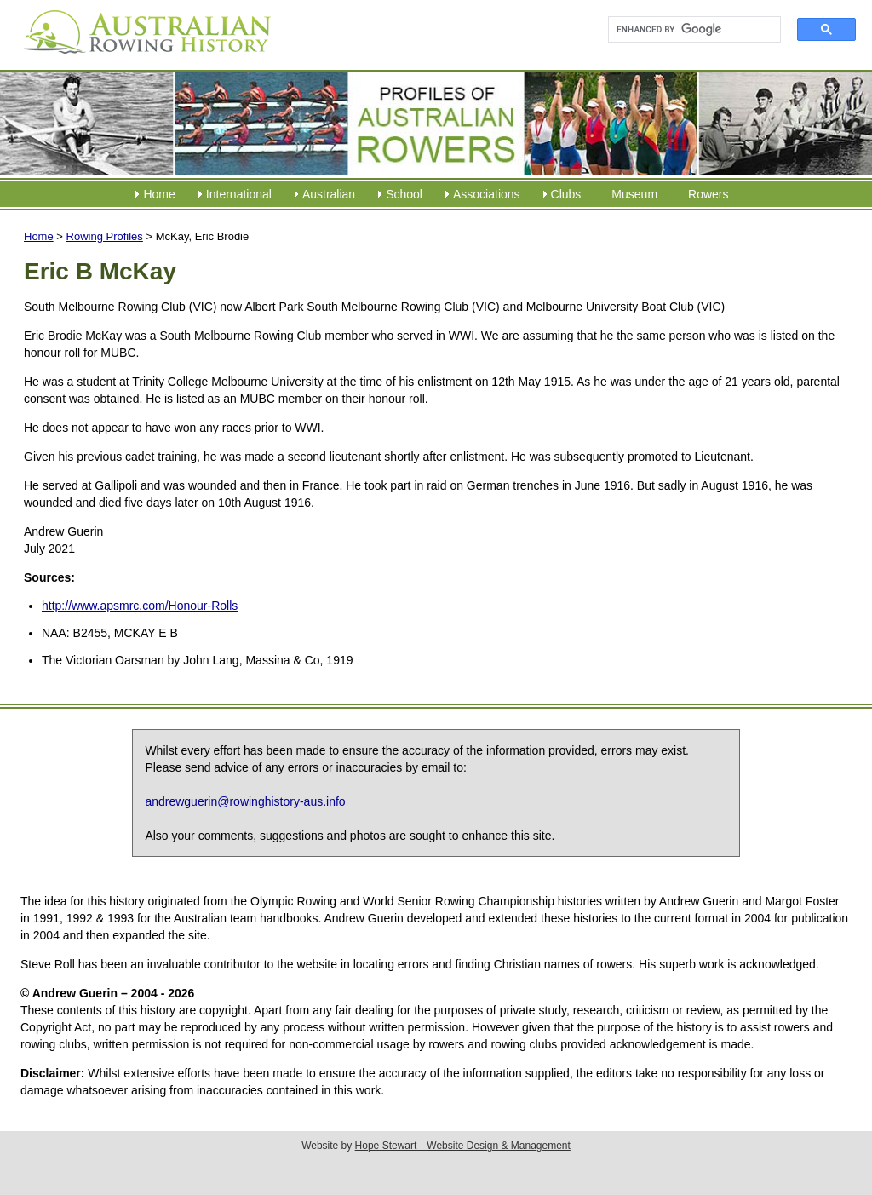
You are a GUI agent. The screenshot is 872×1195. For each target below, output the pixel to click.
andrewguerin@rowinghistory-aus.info (245, 801)
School (404, 194)
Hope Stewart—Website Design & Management (463, 1146)
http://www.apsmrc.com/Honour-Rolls (140, 605)
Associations (486, 194)
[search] (687, 29)
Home (159, 194)
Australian (328, 194)
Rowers (708, 194)
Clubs (566, 194)
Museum (634, 194)
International (239, 194)
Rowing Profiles (104, 236)
